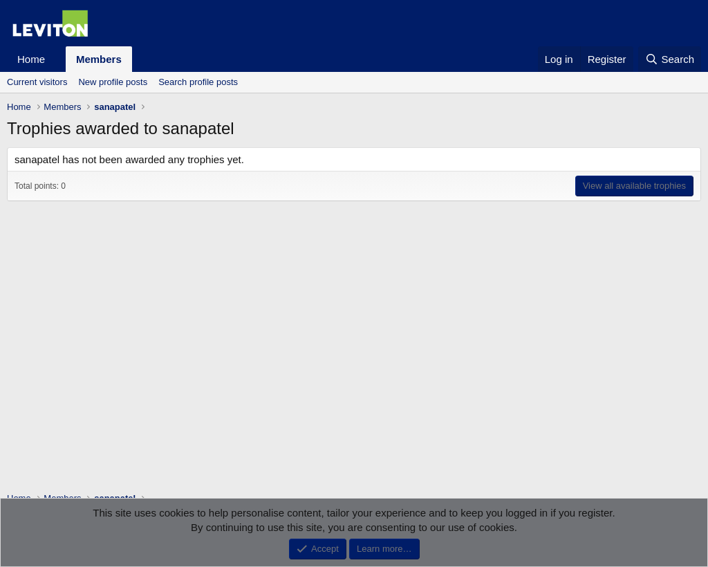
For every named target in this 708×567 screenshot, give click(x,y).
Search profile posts (198, 82)
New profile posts (112, 82)
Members (99, 59)
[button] (56, 59)
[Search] (669, 59)
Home (31, 59)
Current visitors (37, 82)
